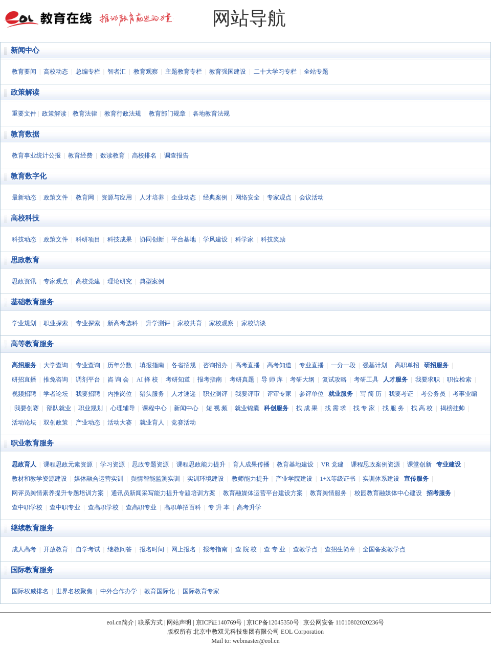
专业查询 (88, 365)
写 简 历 (371, 393)
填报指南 (152, 365)
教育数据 (25, 134)
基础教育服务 (32, 302)
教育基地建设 (295, 464)
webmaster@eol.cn (256, 640)
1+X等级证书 (337, 478)
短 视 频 (217, 408)
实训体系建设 (381, 478)
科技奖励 (273, 239)
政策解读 (25, 92)
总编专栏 (88, 71)
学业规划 (24, 323)
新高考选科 (122, 323)
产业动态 (88, 422)
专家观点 (279, 197)
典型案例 (152, 281)
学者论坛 (55, 393)
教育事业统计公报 (36, 155)
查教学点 (305, 549)
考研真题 (242, 379)
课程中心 (154, 408)
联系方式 (150, 622)
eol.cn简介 (120, 622)
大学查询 (55, 365)
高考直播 (247, 365)
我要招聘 (88, 393)
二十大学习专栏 (275, 71)
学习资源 (112, 464)
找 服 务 (393, 408)
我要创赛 (26, 408)
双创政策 (55, 422)
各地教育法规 (211, 113)
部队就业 (59, 408)
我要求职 (427, 379)
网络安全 (247, 197)
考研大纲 (302, 379)
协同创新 (152, 239)
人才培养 (152, 197)
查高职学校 (103, 507)
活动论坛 (24, 422)
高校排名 (144, 155)
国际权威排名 (30, 591)
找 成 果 (307, 408)
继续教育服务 (32, 528)
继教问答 (119, 549)
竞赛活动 (183, 422)
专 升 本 (219, 507)
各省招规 (183, 365)
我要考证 (401, 393)
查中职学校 (27, 507)
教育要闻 (24, 71)
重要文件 (24, 113)
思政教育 (25, 260)
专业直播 (311, 365)
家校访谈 (253, 323)
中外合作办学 (118, 591)
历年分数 (119, 365)
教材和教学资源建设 (39, 478)
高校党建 (88, 281)
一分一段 (343, 365)
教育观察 (145, 71)
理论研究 (119, 281)
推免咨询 (55, 379)
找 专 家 (364, 408)
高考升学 (249, 507)
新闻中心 (25, 50)
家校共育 (189, 323)
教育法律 (85, 113)
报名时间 (152, 549)
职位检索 (459, 379)
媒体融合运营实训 (98, 478)
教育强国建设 (227, 71)
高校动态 (55, 71)
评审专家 (279, 393)
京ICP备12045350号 (273, 622)
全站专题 (316, 71)
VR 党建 (332, 464)
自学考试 (88, 549)
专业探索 (88, 323)
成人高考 (24, 549)
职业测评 (215, 393)
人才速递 (183, 393)
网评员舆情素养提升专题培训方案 (58, 493)
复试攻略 (334, 379)
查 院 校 (246, 549)
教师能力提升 (250, 478)
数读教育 (112, 155)
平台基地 (183, 239)
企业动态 (183, 197)
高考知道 (279, 365)
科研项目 (88, 239)
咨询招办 (215, 365)
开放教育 (55, 549)
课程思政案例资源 (375, 464)
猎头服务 (152, 393)
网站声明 (179, 622)
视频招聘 (24, 393)
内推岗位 (119, 393)
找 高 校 (422, 408)
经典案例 (215, 197)
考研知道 (178, 379)
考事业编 (465, 393)
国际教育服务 (32, 570)
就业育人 (152, 422)
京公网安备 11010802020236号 (344, 622)
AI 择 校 (148, 379)
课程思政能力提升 (201, 464)
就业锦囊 (247, 408)
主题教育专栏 (183, 71)
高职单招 (407, 365)
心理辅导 (122, 408)
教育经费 (80, 155)
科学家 (244, 239)
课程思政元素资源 (68, 464)
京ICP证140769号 (219, 622)
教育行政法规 (122, 113)
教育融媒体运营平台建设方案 (263, 493)
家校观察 (221, 323)
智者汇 (116, 71)
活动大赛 (119, 422)
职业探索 (55, 323)
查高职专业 (141, 507)
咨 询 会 (118, 379)
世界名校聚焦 (74, 591)
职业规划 (90, 408)
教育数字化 (29, 176)
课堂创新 (419, 464)
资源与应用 (116, 197)
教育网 (85, 197)
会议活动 (311, 197)
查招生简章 (340, 549)
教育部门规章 (167, 113)
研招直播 (24, 379)
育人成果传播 (251, 464)
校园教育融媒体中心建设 (388, 493)
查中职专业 (65, 507)
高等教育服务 (32, 344)
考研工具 (366, 379)
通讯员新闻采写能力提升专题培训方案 (163, 493)
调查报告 (176, 155)
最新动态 (24, 197)
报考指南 (209, 379)
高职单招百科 (182, 507)
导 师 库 (272, 379)
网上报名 (183, 549)
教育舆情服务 (328, 493)
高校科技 (25, 218)
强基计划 (375, 365)
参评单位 (311, 393)
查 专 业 (274, 549)
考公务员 (433, 393)
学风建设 (215, 239)
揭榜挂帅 (452, 408)
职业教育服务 (32, 443)
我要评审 (247, 393)
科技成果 (119, 239)
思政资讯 (24, 281)
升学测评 (158, 323)
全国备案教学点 (384, 549)
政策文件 (55, 197)
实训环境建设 (205, 478)
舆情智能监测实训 (155, 478)
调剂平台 (88, 379)
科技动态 (24, 239)
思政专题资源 (150, 464)
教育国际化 (159, 591)
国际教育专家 (201, 591)
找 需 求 (335, 408)
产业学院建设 (294, 478)
